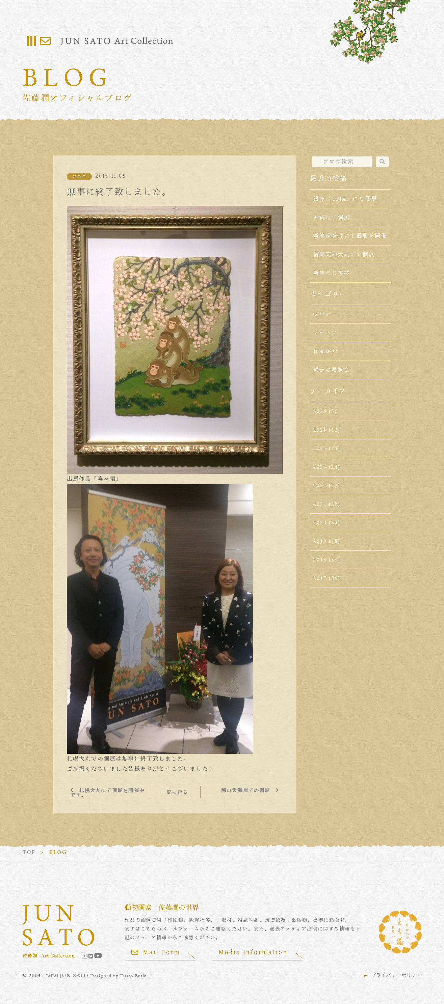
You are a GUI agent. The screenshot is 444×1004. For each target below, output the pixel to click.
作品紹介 (325, 351)
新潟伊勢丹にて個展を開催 (350, 235)
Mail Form (156, 951)
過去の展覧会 (331, 369)
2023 (320, 466)
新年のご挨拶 (331, 273)
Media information (254, 951)
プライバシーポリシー (396, 975)
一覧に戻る (174, 792)
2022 (320, 485)
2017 (320, 578)
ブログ (79, 176)
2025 (320, 429)
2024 (320, 448)
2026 (320, 411)
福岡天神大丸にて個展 (344, 254)
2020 (320, 522)
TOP (28, 851)
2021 (320, 504)
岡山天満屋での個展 (245, 789)
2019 (320, 541)
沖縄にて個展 (331, 217)
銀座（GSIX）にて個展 (345, 198)
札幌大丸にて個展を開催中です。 (107, 792)
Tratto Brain (134, 975)
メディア (325, 332)
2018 (320, 559)
